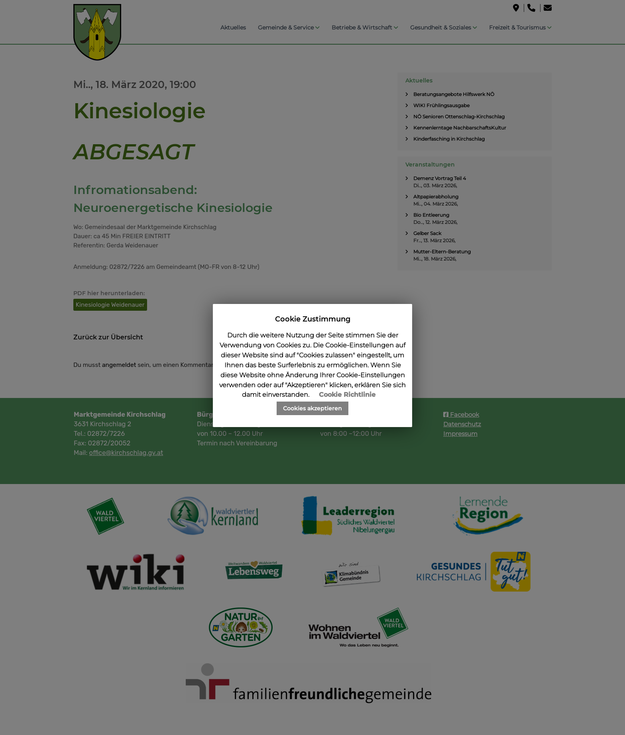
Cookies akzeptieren (312, 408)
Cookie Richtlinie (347, 394)
